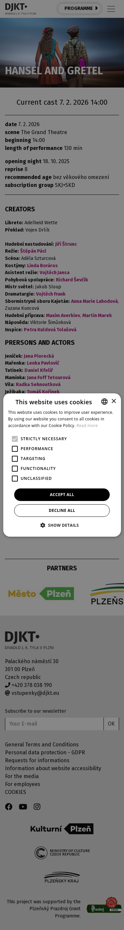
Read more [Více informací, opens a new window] (87, 425)
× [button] (113, 401)
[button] (62, 525)
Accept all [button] (62, 494)
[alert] (62, 465)
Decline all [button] (62, 510)
